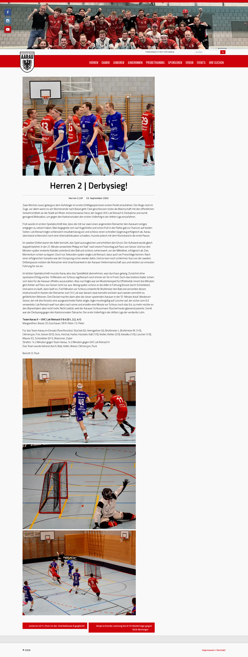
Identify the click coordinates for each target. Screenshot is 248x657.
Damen (106, 62)
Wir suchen (216, 62)
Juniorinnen (135, 62)
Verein (189, 62)
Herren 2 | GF (76, 198)
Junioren (118, 62)
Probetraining (155, 62)
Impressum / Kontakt (213, 650)
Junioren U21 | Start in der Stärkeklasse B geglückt (55, 626)
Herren (93, 62)
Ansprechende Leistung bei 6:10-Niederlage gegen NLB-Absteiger (124, 627)
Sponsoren (175, 62)
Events (201, 62)
